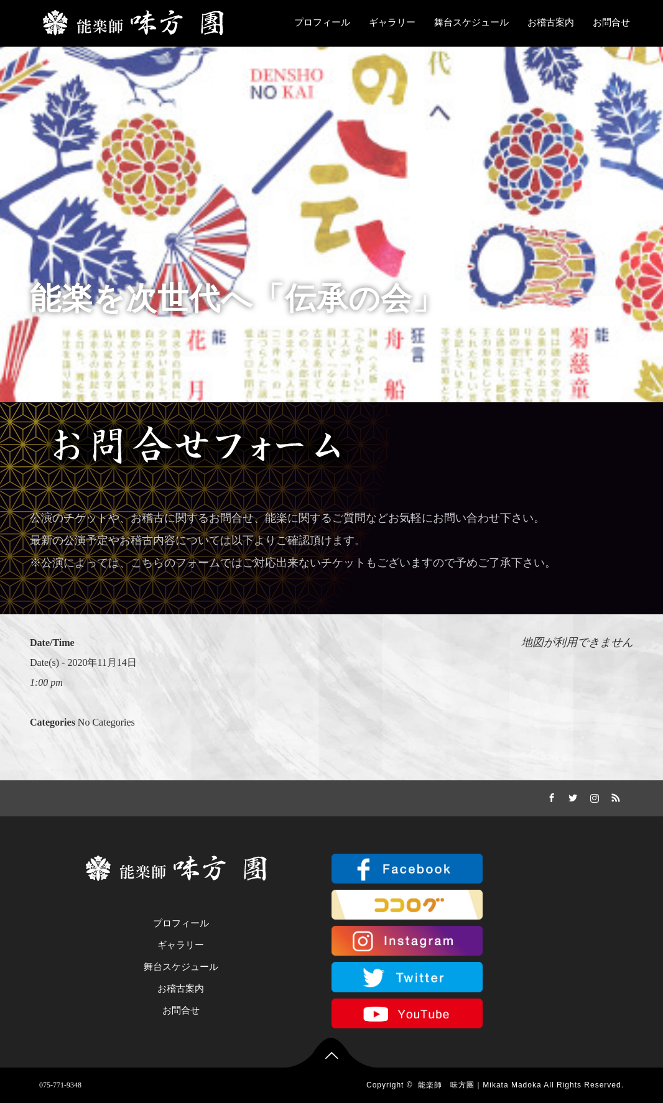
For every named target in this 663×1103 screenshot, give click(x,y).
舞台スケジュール (471, 22)
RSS (614, 796)
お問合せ (611, 22)
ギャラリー (392, 22)
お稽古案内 (550, 22)
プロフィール (322, 22)
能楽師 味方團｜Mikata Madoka (479, 1085)
